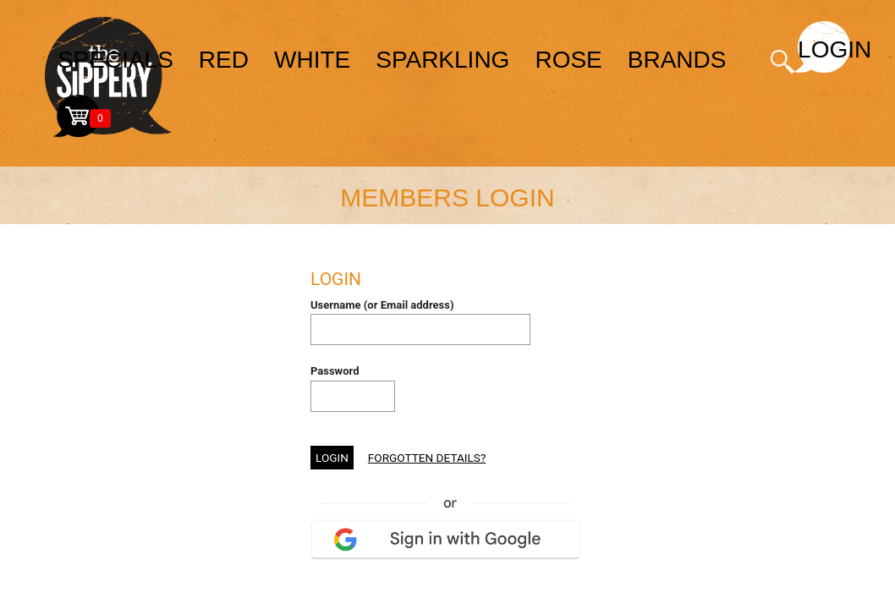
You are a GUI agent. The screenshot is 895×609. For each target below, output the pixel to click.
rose (568, 60)
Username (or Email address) (381, 305)
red (224, 60)
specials (115, 60)
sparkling (442, 60)
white (312, 60)
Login (824, 49)
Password (334, 371)
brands (677, 60)
